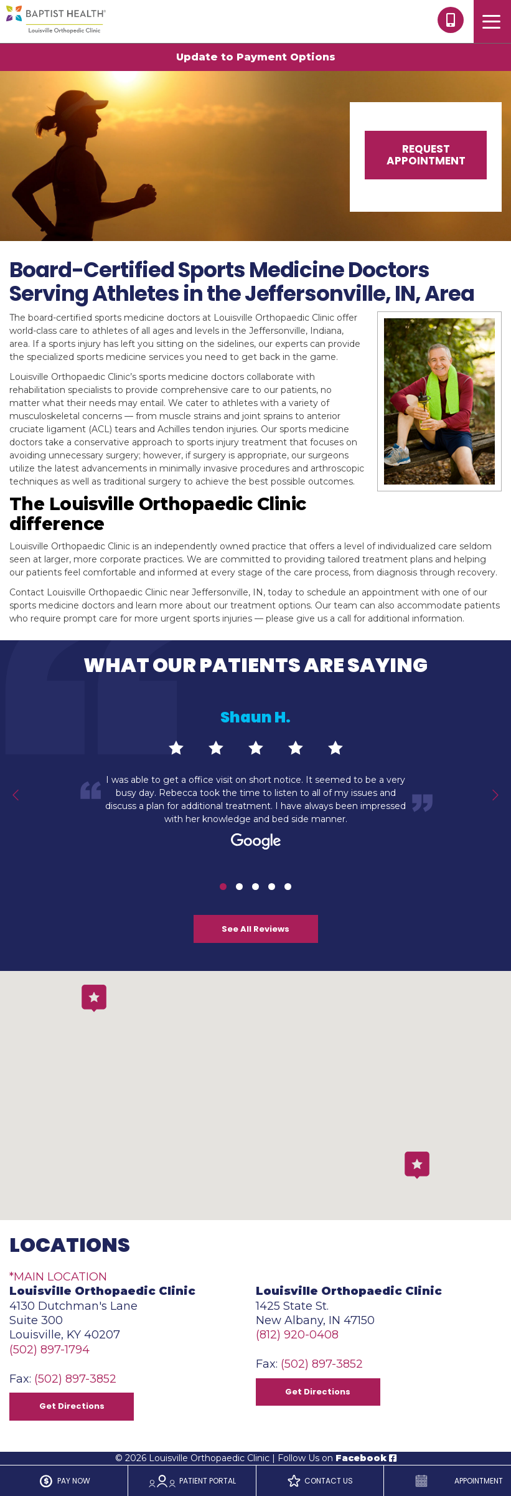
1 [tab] (223, 886)
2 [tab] (239, 886)
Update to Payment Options (255, 57)
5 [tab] (287, 886)
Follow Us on (337, 1458)
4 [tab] (271, 886)
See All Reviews (255, 929)
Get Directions (72, 1406)
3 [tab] (255, 886)
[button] (417, 1165)
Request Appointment (426, 154)
